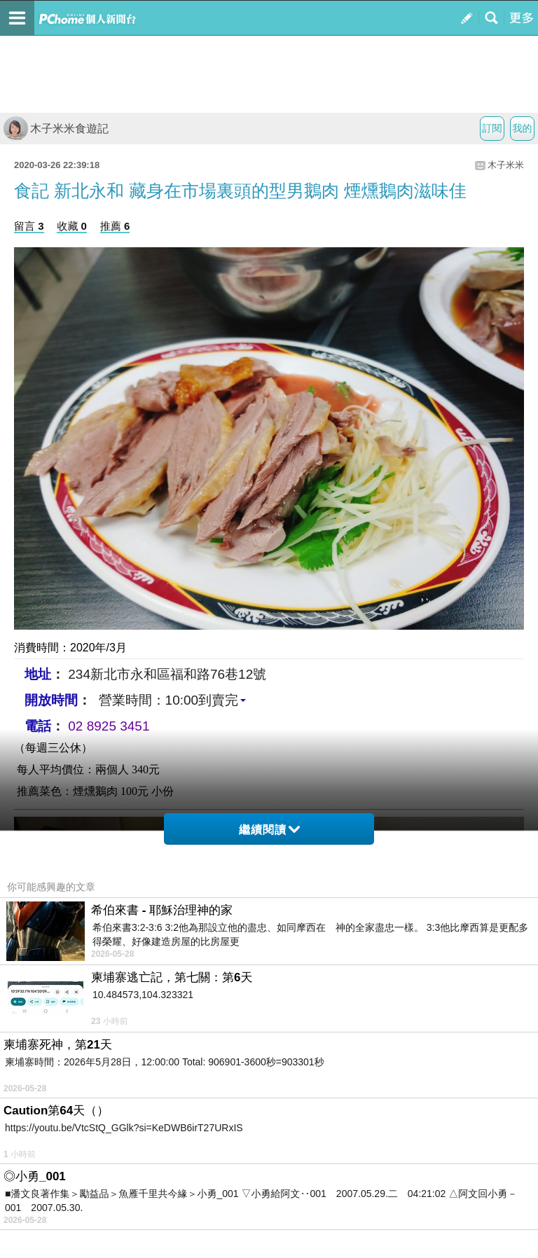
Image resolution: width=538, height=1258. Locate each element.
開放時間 (51, 700)
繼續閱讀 (269, 830)
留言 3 (29, 226)
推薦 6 (115, 226)
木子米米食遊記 (56, 128)
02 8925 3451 (108, 726)
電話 (38, 726)
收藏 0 (72, 226)
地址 (38, 674)
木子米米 (506, 165)
